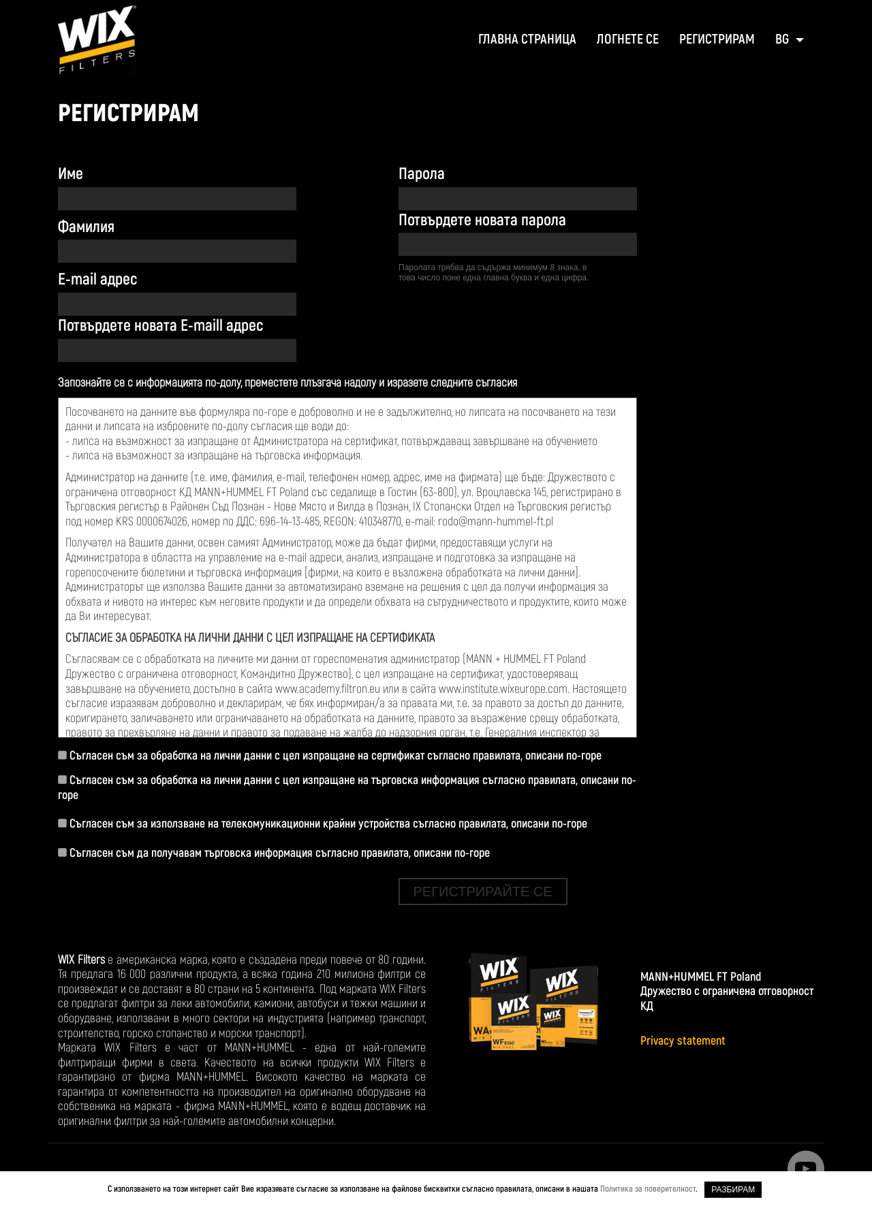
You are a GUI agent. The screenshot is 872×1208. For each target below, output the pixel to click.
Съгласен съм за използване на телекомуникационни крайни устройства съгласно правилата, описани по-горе (322, 824)
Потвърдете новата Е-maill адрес (160, 326)
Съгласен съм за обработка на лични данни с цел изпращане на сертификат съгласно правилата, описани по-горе (330, 756)
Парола (422, 174)
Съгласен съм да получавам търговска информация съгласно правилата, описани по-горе (274, 853)
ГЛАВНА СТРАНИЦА (527, 39)
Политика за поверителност (648, 1188)
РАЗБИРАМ (733, 1189)
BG (783, 39)
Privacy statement (683, 1041)
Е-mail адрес (97, 279)
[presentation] (502, 329)
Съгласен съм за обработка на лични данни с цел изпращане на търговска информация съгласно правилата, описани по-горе (347, 787)
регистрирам (717, 39)
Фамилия (86, 227)
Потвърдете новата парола (482, 220)
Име (70, 174)
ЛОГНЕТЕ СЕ (628, 39)
